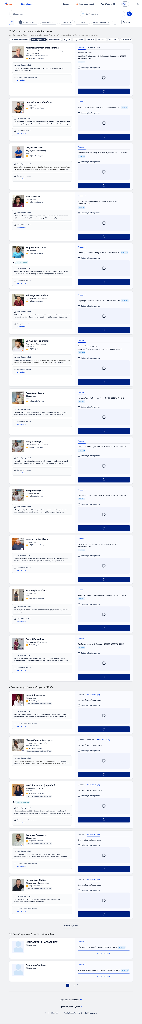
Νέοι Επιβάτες (54, 40)
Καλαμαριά (126, 40)
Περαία (67, 40)
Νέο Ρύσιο (113, 40)
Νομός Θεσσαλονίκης (19, 40)
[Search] (129, 13)
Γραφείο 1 (82, 47)
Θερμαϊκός (78, 40)
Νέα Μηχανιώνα (38, 40)
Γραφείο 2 (91, 740)
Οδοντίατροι (54, 1013)
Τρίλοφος (101, 40)
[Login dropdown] (125, 4)
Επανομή (90, 40)
